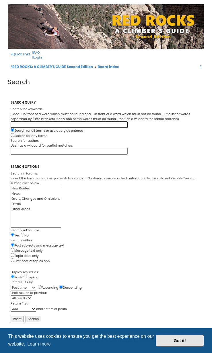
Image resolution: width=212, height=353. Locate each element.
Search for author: (25, 140)
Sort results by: (22, 282)
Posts (17, 277)
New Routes (36, 188)
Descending (70, 287)
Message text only (26, 250)
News (36, 193)
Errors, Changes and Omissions (36, 198)
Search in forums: (24, 173)
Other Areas (36, 209)
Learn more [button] (39, 344)
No (25, 235)
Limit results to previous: (29, 292)
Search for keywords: (27, 109)
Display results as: (25, 272)
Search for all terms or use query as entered (47, 130)
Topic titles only (25, 255)
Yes (15, 235)
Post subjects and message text (37, 245)
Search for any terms (29, 135)
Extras (36, 204)
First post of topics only (30, 261)
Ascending (48, 287)
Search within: (21, 240)
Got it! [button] (180, 340)
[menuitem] (36, 52)
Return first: (19, 303)
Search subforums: (25, 230)
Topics (31, 277)
